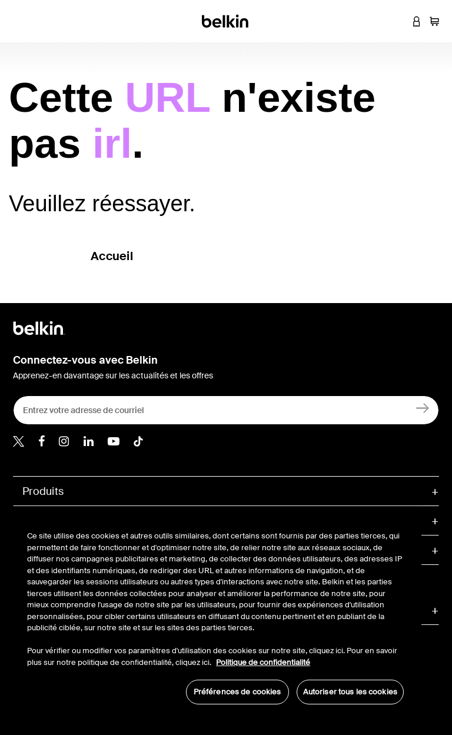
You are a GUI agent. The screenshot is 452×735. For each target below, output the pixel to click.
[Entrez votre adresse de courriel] (226, 410)
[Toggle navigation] (18, 21)
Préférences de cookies (237, 692)
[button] (399, 21)
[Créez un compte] (423, 407)
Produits (43, 491)
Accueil (112, 256)
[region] (215, 611)
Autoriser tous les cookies (350, 692)
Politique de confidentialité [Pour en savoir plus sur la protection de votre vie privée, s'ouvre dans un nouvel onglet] (263, 662)
